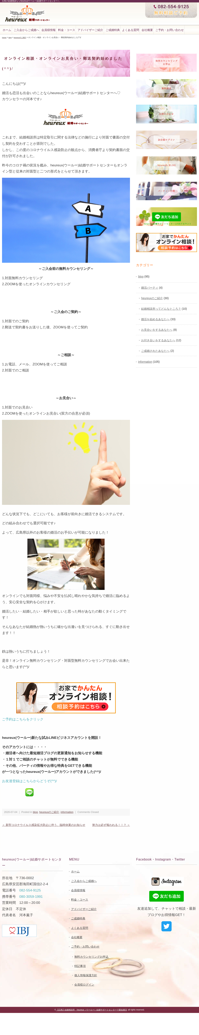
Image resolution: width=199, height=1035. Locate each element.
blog (35, 811)
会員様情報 (48, 30)
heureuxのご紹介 (49, 811)
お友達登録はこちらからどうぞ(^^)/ (29, 781)
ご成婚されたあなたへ (155, 350)
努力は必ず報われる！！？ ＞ (111, 824)
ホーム (7, 30)
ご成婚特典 (113, 30)
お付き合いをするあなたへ (158, 340)
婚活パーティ (149, 287)
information (67, 811)
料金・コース (66, 30)
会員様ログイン (84, 984)
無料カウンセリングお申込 (91, 956)
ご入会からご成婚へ (26, 30)
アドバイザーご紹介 (90, 30)
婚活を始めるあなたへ (155, 319)
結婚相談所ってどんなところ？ (161, 308)
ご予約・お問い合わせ (169, 30)
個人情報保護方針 (85, 975)
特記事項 (80, 965)
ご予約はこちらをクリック (22, 719)
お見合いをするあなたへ (156, 329)
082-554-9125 (30, 890)
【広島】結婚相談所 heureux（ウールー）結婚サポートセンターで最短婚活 (91, 1009)
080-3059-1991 (31, 896)
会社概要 (147, 30)
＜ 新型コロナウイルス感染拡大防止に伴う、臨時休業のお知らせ (43, 824)
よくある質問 (130, 30)
